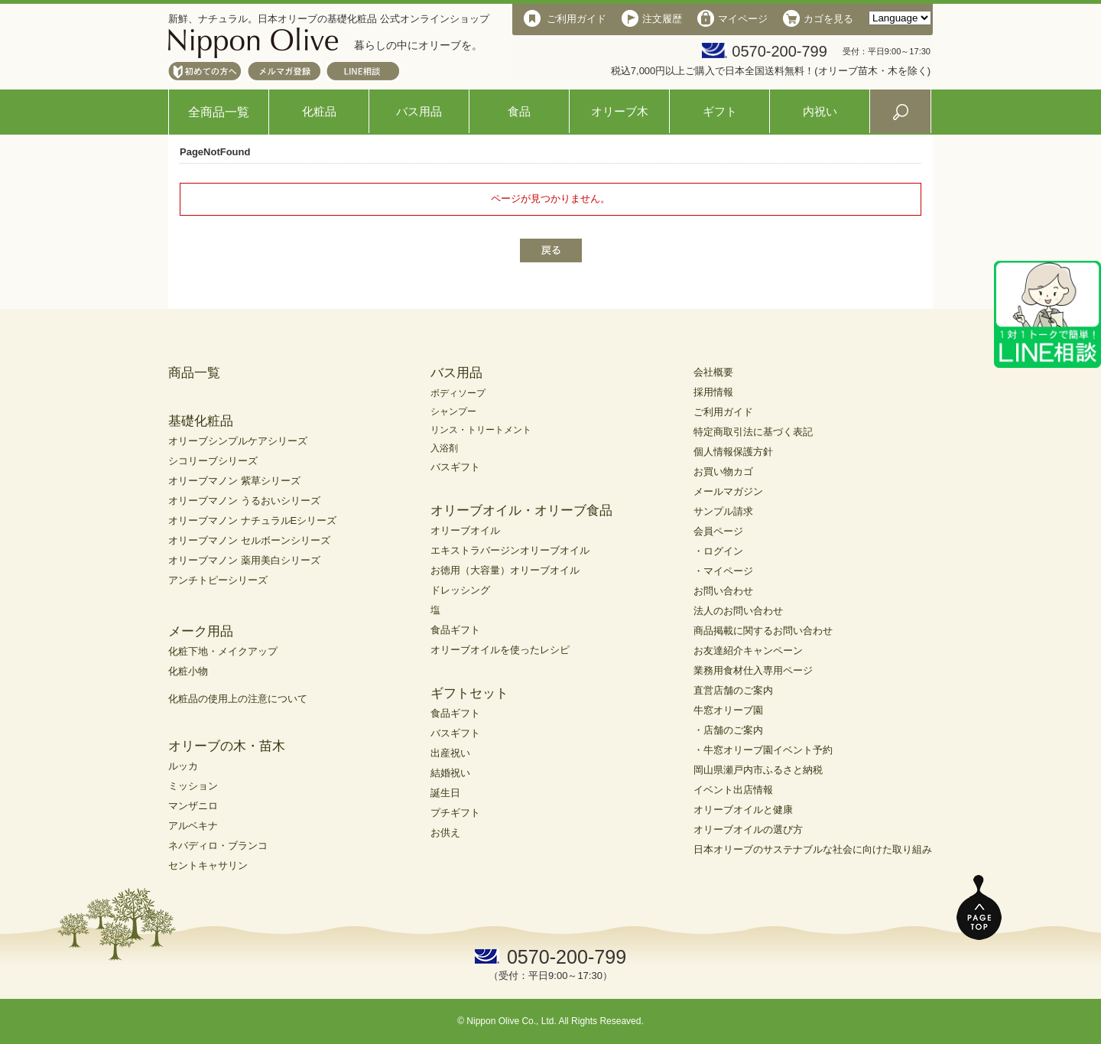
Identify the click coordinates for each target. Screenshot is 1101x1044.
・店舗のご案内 (728, 730)
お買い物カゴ (723, 471)
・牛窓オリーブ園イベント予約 (763, 750)
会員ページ (718, 531)
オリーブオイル (465, 530)
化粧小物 (188, 671)
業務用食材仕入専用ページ (753, 670)
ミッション (193, 786)
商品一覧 (194, 373)
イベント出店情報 (733, 789)
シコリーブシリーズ (213, 461)
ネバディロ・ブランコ (218, 845)
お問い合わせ (723, 591)
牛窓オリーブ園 (728, 710)
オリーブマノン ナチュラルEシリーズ (252, 520)
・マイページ (723, 571)
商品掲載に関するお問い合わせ (763, 630)
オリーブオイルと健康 (743, 809)
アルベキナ (193, 825)
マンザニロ (193, 805)
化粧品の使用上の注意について (237, 698)
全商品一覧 (218, 112)
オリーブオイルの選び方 (748, 829)
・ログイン (718, 551)
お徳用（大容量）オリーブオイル (505, 570)
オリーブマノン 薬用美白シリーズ (244, 560)
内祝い (820, 111)
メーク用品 (200, 631)
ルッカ (183, 766)
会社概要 (713, 372)
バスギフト (455, 467)
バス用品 (419, 111)
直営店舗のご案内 (733, 690)
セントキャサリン (208, 865)
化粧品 (319, 111)
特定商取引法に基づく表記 (753, 431)
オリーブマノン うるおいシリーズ (244, 500)
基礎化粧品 (200, 421)
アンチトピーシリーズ (218, 580)
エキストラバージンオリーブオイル (509, 550)
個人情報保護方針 (733, 451)
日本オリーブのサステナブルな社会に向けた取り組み (812, 849)
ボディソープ (458, 393)
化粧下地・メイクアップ (223, 651)
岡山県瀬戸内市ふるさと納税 (758, 770)
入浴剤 (444, 448)
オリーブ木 (619, 111)
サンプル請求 (723, 511)
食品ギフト (455, 630)
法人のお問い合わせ (738, 610)
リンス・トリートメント (480, 429)
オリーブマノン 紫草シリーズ (234, 480)
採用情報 (713, 392)
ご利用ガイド (723, 412)
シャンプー (453, 411)
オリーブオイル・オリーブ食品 (521, 510)
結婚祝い (450, 773)
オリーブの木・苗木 (226, 746)
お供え (445, 832)
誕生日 (445, 792)
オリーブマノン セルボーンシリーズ (249, 540)
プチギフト (455, 812)
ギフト (720, 111)
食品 (519, 111)
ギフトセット (469, 693)
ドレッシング (460, 590)
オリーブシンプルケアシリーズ (237, 441)
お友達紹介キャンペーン (748, 650)
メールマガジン (728, 491)
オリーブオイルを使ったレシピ (500, 649)
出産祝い (450, 753)
